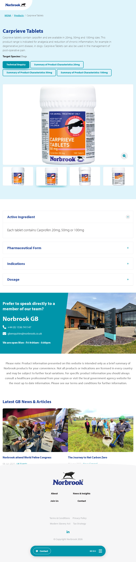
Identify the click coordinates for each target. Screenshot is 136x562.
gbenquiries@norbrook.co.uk (25, 344)
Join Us (54, 500)
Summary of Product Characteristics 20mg (57, 64)
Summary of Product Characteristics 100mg (84, 72)
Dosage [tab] (13, 290)
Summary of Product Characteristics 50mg (29, 72)
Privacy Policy (80, 518)
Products (19, 15)
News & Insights (81, 493)
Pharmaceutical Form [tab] (24, 258)
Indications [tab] (16, 274)
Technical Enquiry (16, 64)
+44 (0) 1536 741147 (19, 337)
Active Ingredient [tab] (21, 227)
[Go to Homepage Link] (15, 5)
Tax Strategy (79, 523)
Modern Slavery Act (60, 523)
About (54, 493)
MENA (8, 15)
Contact (82, 500)
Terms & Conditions (60, 518)
